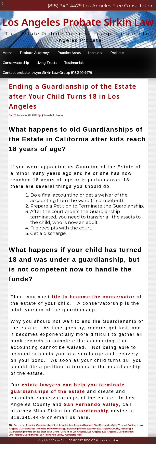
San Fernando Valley (92, 425)
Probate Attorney (55, 135)
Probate (117, 69)
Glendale (42, 449)
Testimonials (74, 79)
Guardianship (93, 431)
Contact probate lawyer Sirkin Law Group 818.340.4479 (47, 89)
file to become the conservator (94, 317)
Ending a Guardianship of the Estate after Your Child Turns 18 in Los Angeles (74, 117)
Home (8, 69)
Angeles (31, 445)
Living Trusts (46, 79)
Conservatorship (16, 79)
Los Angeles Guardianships (119, 452)
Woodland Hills (74, 455)
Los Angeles (62, 445)
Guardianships (46, 445)
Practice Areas (68, 69)
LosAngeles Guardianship (25, 455)
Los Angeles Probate (82, 445)
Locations (95, 69)
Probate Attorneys (35, 69)
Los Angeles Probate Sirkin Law (78, 30)
